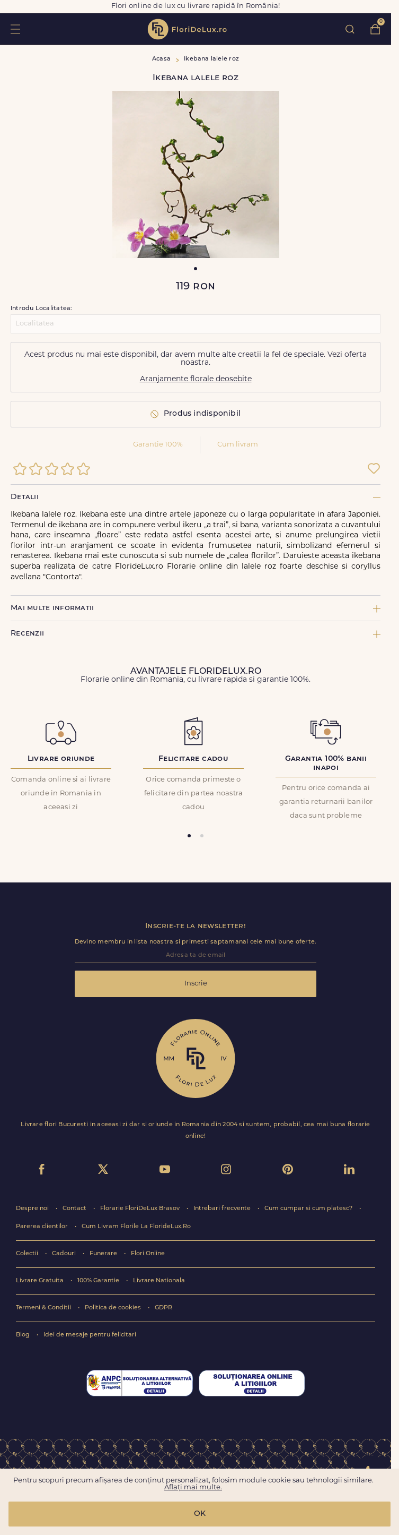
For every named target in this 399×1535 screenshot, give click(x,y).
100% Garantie (99, 1281)
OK (200, 1514)
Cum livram (237, 444)
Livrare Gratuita (40, 1281)
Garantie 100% (158, 444)
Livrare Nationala (159, 1281)
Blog (23, 1335)
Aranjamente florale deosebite (196, 379)
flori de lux (187, 29)
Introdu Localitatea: (41, 309)
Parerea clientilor (42, 1227)
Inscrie (195, 983)
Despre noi (33, 1209)
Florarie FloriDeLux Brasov (140, 1209)
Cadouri (64, 1254)
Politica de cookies (114, 1308)
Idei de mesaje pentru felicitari (89, 1335)
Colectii (28, 1254)
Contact (75, 1209)
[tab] (189, 835)
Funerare (104, 1254)
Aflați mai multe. (193, 1487)
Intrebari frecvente (222, 1209)
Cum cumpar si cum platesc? (309, 1209)
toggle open (15, 29)
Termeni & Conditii (44, 1308)
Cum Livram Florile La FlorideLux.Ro (136, 1227)
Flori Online (148, 1254)
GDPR (163, 1308)
